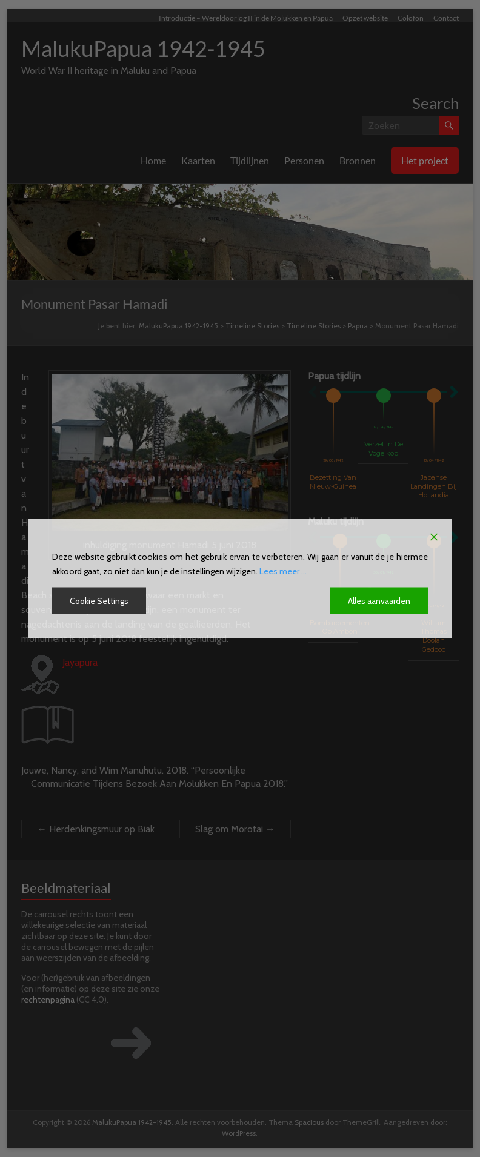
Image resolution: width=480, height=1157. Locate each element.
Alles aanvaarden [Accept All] (379, 600)
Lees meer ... (283, 571)
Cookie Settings (100, 600)
